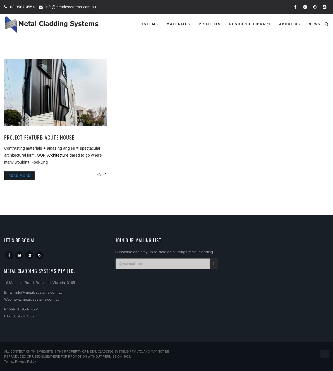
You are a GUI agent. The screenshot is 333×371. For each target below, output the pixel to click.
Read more (19, 175)
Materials (178, 24)
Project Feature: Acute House (39, 137)
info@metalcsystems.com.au (70, 7)
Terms (8, 361)
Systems (148, 24)
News (314, 24)
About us (289, 24)
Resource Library (250, 24)
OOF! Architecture (52, 155)
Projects (210, 24)
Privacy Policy (25, 361)
